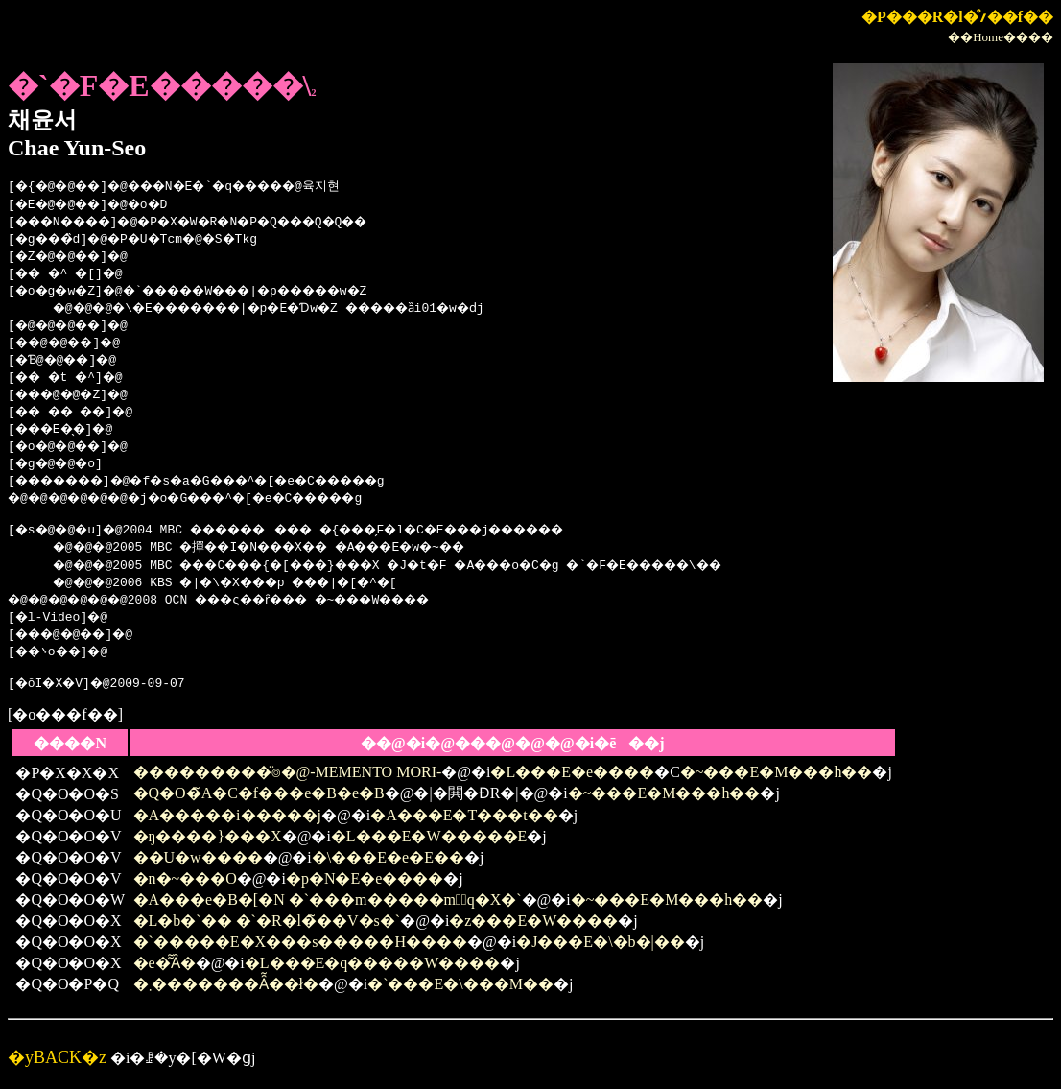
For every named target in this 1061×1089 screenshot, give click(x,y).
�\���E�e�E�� (388, 863)
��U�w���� (198, 863)
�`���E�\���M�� (460, 990)
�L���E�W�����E (429, 842)
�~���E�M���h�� (776, 777)
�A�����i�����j (227, 821)
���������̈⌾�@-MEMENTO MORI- (287, 777)
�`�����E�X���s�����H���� (300, 947)
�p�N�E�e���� (364, 884)
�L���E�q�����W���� (373, 968)
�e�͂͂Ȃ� (164, 968)
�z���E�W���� (533, 926)
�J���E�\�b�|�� (600, 947)
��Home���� (1000, 37)
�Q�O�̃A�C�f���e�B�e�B (259, 799)
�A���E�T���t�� (464, 821)
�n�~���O (185, 884)
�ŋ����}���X (207, 842)
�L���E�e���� (572, 777)
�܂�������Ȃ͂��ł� (225, 990)
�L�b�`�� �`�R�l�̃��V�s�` (267, 926)
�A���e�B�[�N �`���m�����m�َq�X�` (327, 905)
